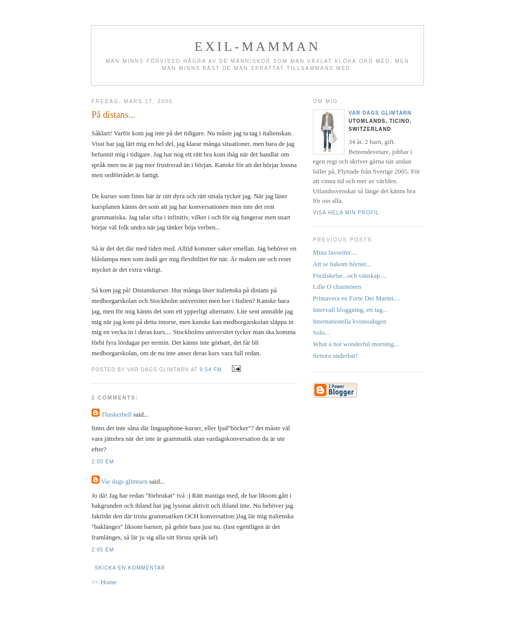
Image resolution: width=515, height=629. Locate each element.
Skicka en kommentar (130, 568)
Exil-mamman (258, 46)
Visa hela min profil (346, 212)
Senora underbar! (335, 355)
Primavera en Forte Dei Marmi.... (356, 298)
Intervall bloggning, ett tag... (350, 309)
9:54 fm (211, 369)
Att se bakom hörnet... (342, 264)
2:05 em (103, 550)
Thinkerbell (116, 414)
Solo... (321, 332)
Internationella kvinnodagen (349, 321)
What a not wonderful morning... (356, 344)
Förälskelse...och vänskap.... (350, 275)
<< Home (104, 582)
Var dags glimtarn (124, 481)
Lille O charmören (337, 286)
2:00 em (103, 461)
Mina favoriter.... (335, 252)
